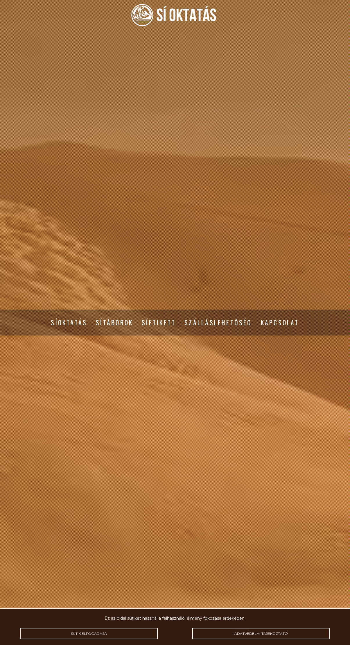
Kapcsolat (280, 322)
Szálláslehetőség (218, 322)
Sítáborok (114, 322)
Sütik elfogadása (89, 633)
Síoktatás (69, 322)
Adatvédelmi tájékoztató (261, 633)
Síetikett (159, 322)
